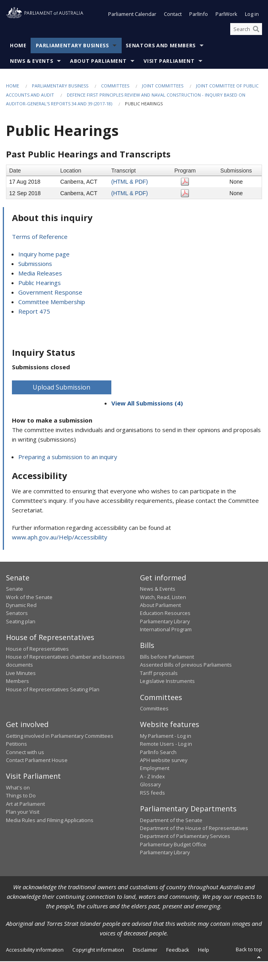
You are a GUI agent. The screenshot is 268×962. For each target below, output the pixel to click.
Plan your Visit (22, 812)
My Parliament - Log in (165, 736)
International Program (166, 630)
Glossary (150, 785)
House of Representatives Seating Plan (52, 690)
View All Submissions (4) (147, 404)
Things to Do (21, 796)
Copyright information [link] (98, 950)
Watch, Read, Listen (163, 597)
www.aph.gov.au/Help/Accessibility (59, 538)
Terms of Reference (40, 237)
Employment (154, 769)
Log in (252, 15)
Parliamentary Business (72, 46)
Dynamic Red (21, 605)
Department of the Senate (171, 820)
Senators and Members (161, 46)
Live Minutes (21, 673)
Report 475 (34, 312)
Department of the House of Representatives (194, 828)
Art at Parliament (25, 804)
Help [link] (203, 950)
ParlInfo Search (158, 752)
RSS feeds (152, 793)
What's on (18, 788)
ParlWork (226, 15)
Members (17, 681)
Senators (17, 613)
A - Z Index (152, 777)
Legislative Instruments (167, 681)
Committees (115, 87)
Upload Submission (61, 388)
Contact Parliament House (37, 760)
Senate (14, 589)
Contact (173, 15)
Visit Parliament (169, 62)
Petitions (16, 744)
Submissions (35, 264)
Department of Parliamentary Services (185, 836)
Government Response (50, 293)
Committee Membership (51, 302)
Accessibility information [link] (35, 950)
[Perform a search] (256, 30)
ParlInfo (198, 15)
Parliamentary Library (165, 622)
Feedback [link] (177, 950)
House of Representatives (37, 649)
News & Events (31, 62)
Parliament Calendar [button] (132, 15)
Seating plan (20, 622)
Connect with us (25, 752)
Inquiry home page (44, 255)
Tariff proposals (159, 673)
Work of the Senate (29, 597)
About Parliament (98, 62)
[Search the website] (246, 30)
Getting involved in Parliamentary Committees (59, 736)
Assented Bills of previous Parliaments (186, 665)
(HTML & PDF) (129, 182)
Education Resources (165, 613)
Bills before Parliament (167, 657)
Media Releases (40, 274)
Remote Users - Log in (166, 744)
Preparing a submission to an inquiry (67, 458)
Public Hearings (39, 283)
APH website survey (163, 760)
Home (18, 46)
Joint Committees (162, 87)
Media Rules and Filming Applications (49, 820)
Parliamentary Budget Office (173, 845)
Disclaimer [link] (145, 950)
